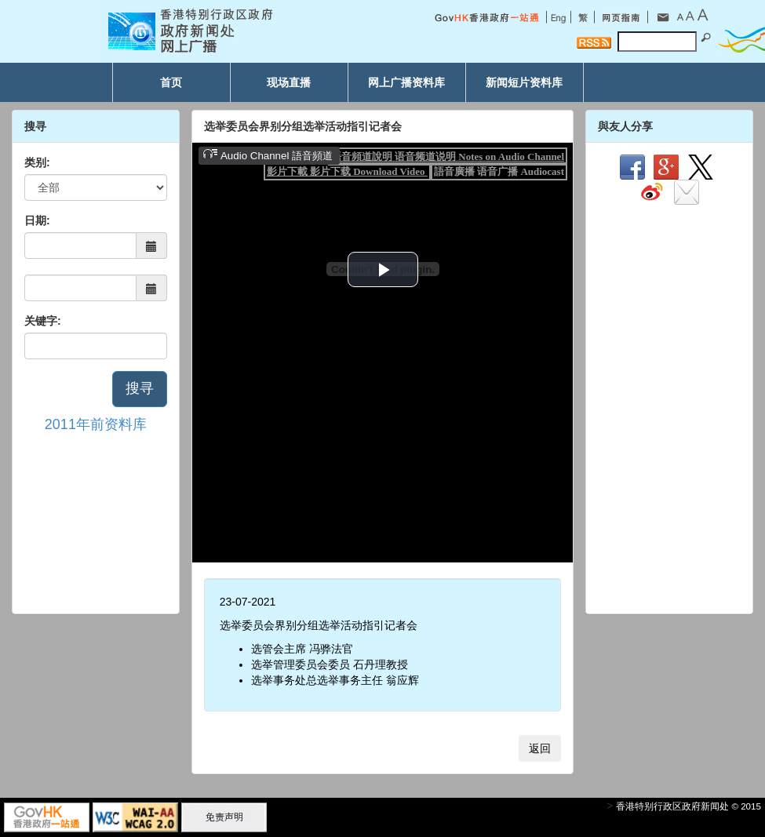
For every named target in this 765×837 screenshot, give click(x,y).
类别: (37, 162)
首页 (171, 82)
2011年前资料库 (96, 424)
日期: (37, 220)
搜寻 (140, 388)
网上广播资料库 (406, 82)
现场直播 (289, 82)
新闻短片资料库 (524, 82)
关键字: (42, 321)
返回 (540, 748)
